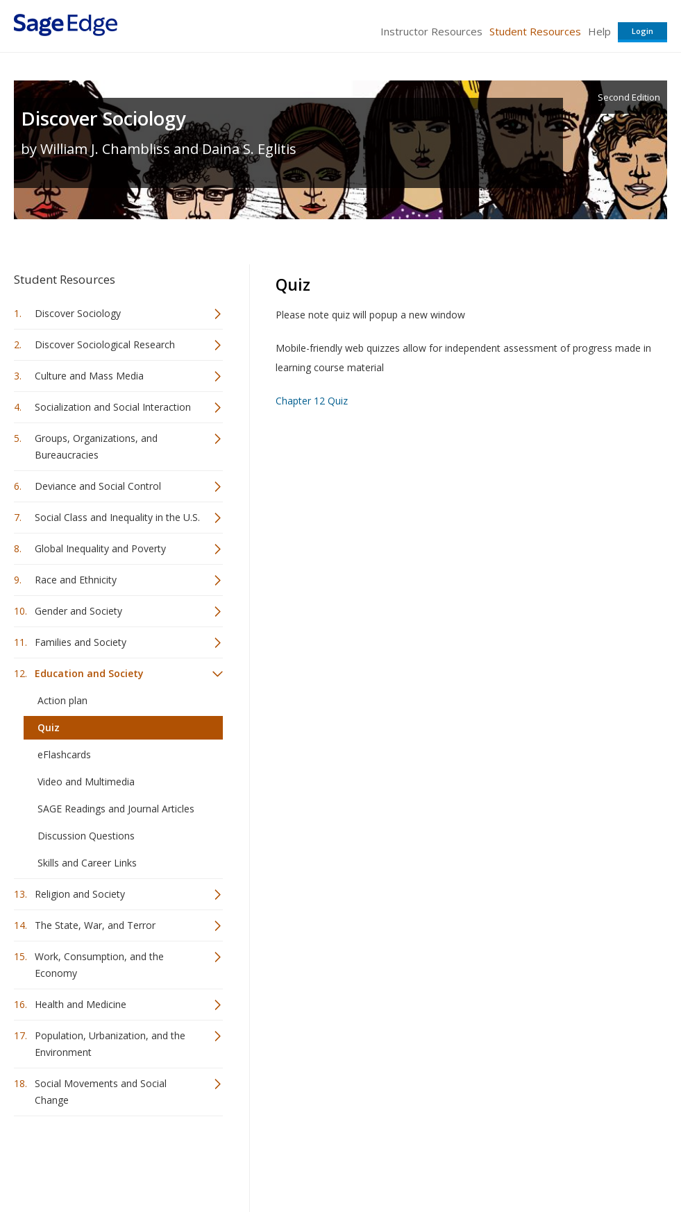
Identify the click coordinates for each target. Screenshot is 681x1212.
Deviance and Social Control (98, 486)
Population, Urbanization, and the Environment (110, 1044)
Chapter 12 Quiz (312, 400)
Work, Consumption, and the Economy (99, 965)
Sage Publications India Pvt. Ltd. (215, 1160)
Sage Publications (93, 1160)
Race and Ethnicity (76, 579)
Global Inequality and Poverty (100, 548)
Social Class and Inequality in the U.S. (117, 517)
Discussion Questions (86, 835)
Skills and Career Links (87, 862)
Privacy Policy (575, 1160)
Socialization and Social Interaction (113, 406)
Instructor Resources (431, 31)
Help (599, 31)
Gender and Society (78, 610)
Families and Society (80, 642)
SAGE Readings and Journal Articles (115, 808)
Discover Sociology (103, 118)
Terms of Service (413, 1160)
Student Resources (535, 31)
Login (642, 31)
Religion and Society (80, 894)
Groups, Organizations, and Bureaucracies (96, 446)
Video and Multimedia (86, 781)
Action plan (62, 700)
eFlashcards (64, 754)
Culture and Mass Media (89, 375)
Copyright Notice (498, 1160)
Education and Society (89, 673)
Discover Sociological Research (105, 344)
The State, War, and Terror (95, 925)
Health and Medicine (80, 1004)
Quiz (48, 727)
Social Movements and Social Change (101, 1092)
